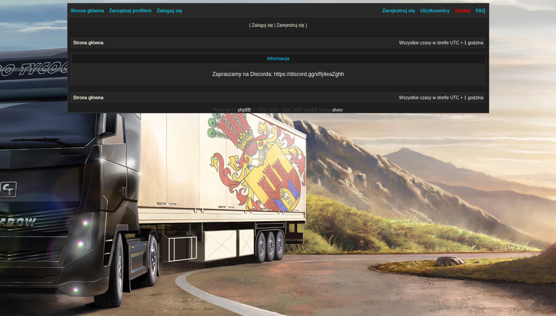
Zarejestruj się (398, 10)
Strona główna (87, 10)
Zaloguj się (169, 10)
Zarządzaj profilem (130, 10)
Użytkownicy (435, 10)
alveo (337, 110)
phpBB (244, 110)
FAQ (481, 10)
